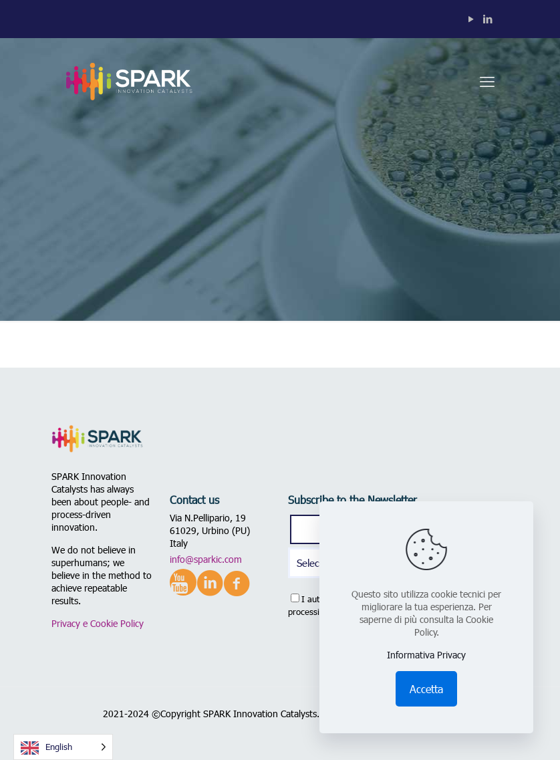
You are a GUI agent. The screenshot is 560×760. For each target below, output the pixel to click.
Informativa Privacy (426, 654)
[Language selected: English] (63, 747)
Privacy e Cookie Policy (97, 623)
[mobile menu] (487, 81)
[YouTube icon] (471, 18)
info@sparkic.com (206, 559)
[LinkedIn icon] (487, 18)
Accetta (426, 689)
